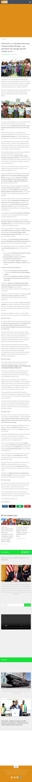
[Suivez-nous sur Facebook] (22, 552)
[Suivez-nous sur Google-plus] (27, 552)
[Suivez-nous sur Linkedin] (30, 552)
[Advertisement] (16, 21)
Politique (3, 39)
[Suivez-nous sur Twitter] (25, 552)
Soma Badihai (6, 54)
